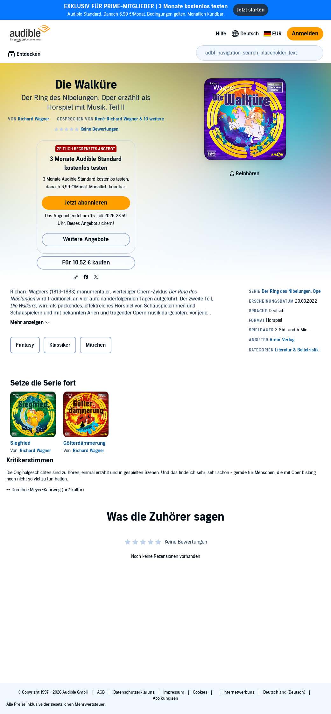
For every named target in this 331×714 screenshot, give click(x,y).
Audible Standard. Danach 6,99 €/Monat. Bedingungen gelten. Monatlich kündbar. (146, 10)
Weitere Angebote (86, 239)
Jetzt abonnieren (86, 202)
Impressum (174, 692)
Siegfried (20, 443)
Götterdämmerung (84, 443)
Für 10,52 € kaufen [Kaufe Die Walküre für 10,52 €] (86, 262)
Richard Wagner (35, 450)
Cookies (200, 692)
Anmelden (305, 33)
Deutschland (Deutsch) (284, 692)
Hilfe (221, 34)
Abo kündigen (165, 698)
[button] (75, 277)
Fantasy (25, 345)
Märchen (96, 345)
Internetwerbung (239, 692)
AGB (101, 692)
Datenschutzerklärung (134, 692)
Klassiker (59, 345)
